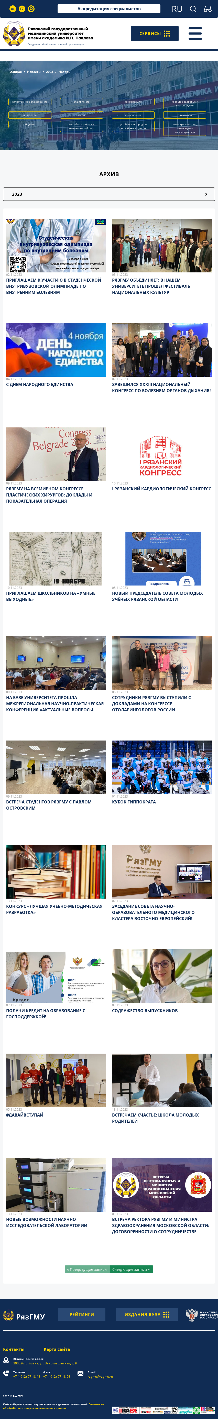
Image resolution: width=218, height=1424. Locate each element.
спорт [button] (81, 115)
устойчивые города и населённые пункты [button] (133, 126)
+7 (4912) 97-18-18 (26, 1374)
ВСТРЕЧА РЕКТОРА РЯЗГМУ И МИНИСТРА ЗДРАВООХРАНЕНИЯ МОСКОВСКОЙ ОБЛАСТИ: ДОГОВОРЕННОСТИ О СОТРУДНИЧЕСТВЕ (160, 1225)
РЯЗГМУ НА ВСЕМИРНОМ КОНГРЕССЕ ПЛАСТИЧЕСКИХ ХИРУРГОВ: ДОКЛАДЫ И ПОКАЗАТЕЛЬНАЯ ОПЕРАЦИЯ (49, 495)
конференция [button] (133, 115)
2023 (49, 72)
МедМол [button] (30, 124)
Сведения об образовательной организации (56, 44)
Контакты (14, 1349)
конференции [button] (133, 101)
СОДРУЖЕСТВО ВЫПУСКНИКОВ (145, 1010)
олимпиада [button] (185, 115)
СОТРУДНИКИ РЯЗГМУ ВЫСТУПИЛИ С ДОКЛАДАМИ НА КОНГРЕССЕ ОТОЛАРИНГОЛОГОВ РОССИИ (151, 704)
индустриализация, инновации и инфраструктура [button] (185, 128)
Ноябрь (64, 72)
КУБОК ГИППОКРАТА (134, 802)
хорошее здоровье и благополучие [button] (185, 103)
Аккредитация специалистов (109, 9)
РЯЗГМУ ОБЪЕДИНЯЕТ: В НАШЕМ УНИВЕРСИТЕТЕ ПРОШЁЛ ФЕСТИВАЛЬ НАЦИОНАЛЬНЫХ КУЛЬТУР (151, 286)
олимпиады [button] (30, 115)
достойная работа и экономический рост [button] (81, 126)
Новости (34, 72)
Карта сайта (57, 1349)
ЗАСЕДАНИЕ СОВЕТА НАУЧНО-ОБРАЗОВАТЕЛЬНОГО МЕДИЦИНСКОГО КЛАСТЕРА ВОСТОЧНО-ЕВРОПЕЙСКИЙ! (153, 912)
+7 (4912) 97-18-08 (56, 1374)
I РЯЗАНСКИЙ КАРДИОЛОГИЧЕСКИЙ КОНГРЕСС (161, 489)
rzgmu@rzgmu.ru (100, 1374)
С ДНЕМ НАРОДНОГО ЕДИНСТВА (39, 384)
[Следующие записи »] (131, 1269)
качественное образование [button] (29, 101)
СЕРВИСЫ (154, 33)
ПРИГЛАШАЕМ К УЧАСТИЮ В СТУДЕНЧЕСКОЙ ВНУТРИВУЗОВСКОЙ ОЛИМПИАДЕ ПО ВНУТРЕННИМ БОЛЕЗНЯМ (53, 286)
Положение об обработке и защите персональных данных (53, 1406)
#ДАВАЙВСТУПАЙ (24, 1115)
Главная (15, 72)
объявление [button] (81, 101)
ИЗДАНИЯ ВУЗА (147, 1314)
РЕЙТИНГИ (82, 1314)
